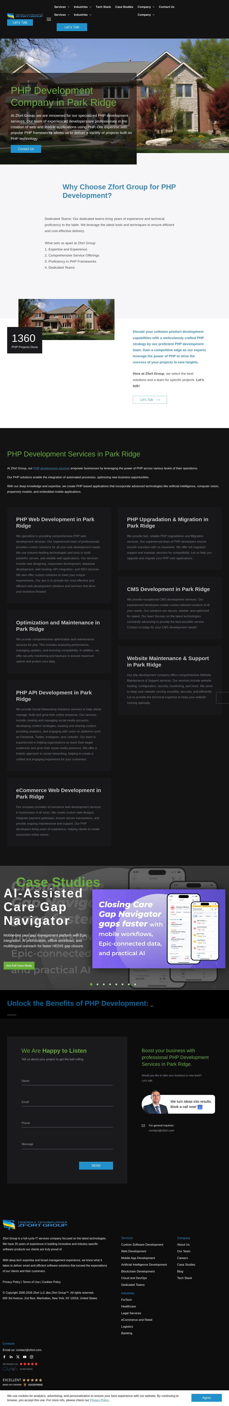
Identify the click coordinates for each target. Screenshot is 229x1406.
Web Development (133, 1251)
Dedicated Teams (133, 1285)
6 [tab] (122, 984)
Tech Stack (103, 7)
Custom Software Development (142, 1244)
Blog (180, 1271)
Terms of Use (31, 1281)
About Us (183, 1244)
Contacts (9, 1343)
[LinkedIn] (11, 1356)
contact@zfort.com (161, 1130)
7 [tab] (129, 984)
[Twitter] (18, 1356)
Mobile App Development (138, 1258)
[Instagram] (31, 1356)
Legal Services (131, 1313)
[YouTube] (24, 1356)
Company (183, 1238)
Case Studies (124, 7)
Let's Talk (20, 22)
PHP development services (51, 468)
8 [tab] (135, 984)
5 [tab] (116, 984)
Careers (182, 1258)
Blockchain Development (138, 1271)
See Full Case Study (19, 965)
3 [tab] (104, 984)
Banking (126, 1333)
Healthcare (128, 1306)
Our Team (183, 1251)
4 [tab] (110, 984)
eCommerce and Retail (136, 1320)
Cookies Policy (51, 1281)
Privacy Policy (99, 1400)
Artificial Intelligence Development (144, 1264)
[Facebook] (4, 1356)
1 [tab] (91, 984)
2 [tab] (97, 984)
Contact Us (166, 7)
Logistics (127, 1326)
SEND (96, 1165)
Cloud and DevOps (134, 1278)
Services (62, 7)
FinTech (126, 1300)
